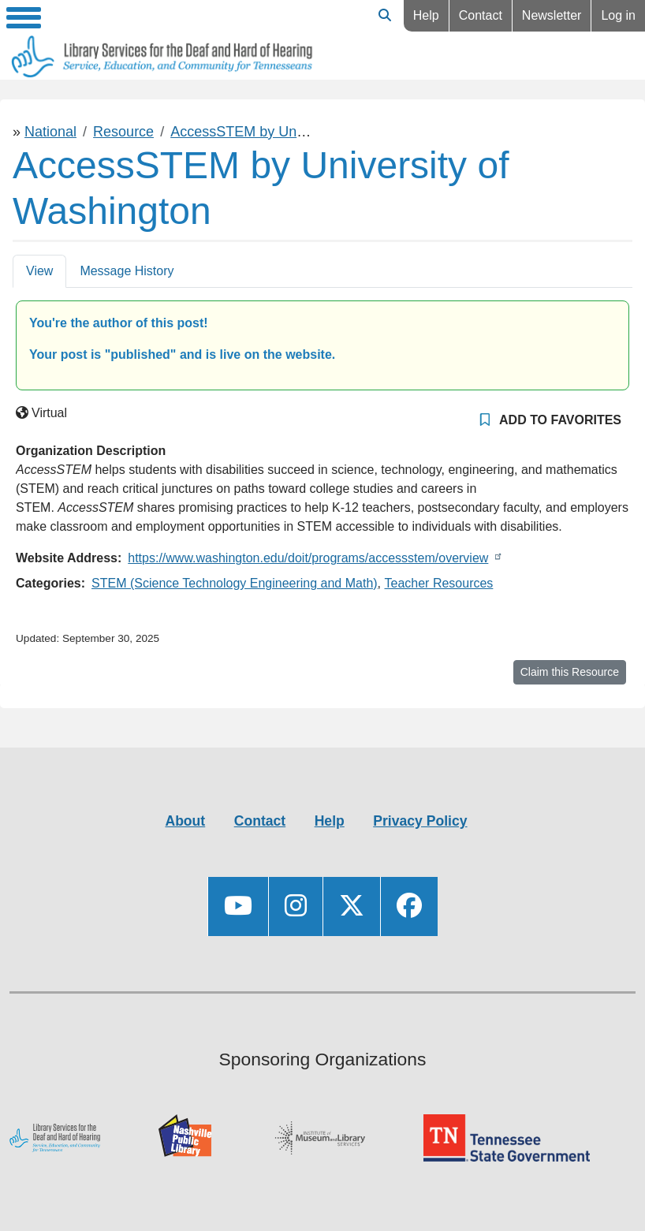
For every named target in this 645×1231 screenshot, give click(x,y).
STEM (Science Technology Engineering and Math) (234, 583)
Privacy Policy (420, 821)
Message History (126, 271)
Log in (618, 15)
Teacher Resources (439, 583)
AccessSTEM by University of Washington (302, 132)
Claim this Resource (569, 672)
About (185, 821)
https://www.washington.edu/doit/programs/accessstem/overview (308, 558)
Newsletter (552, 15)
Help (426, 15)
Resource (123, 132)
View (39, 271)
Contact (480, 15)
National (50, 132)
